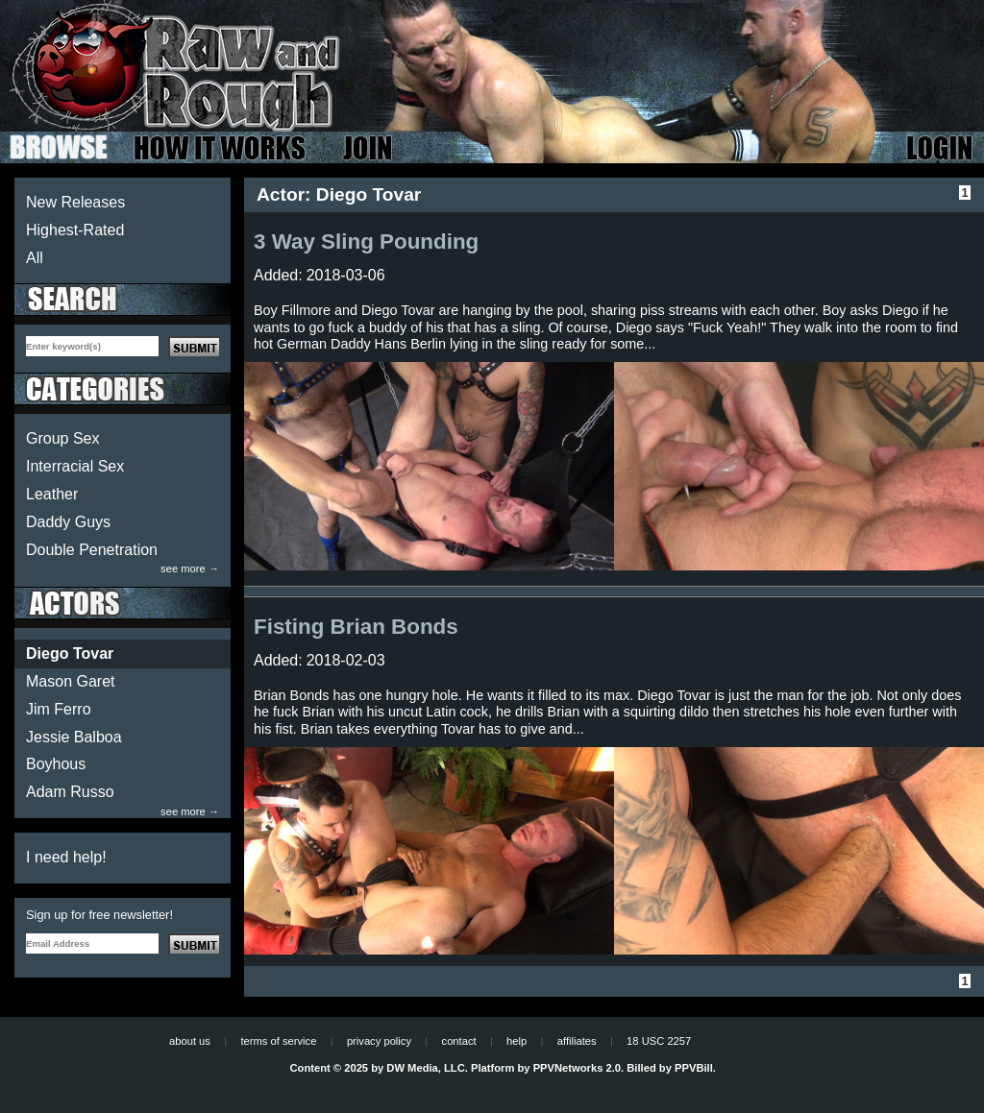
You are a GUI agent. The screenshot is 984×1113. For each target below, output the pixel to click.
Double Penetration (92, 550)
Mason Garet (70, 681)
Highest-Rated (75, 230)
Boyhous (56, 764)
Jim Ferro (58, 709)
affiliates (577, 1041)
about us (189, 1041)
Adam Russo (70, 792)
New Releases (75, 202)
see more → (189, 569)
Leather (52, 494)
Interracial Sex (75, 466)
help (516, 1041)
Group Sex (62, 438)
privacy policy (379, 1041)
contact (459, 1041)
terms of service (278, 1041)
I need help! (66, 857)
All (34, 258)
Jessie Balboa (74, 737)
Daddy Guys (68, 522)
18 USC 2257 (659, 1041)
